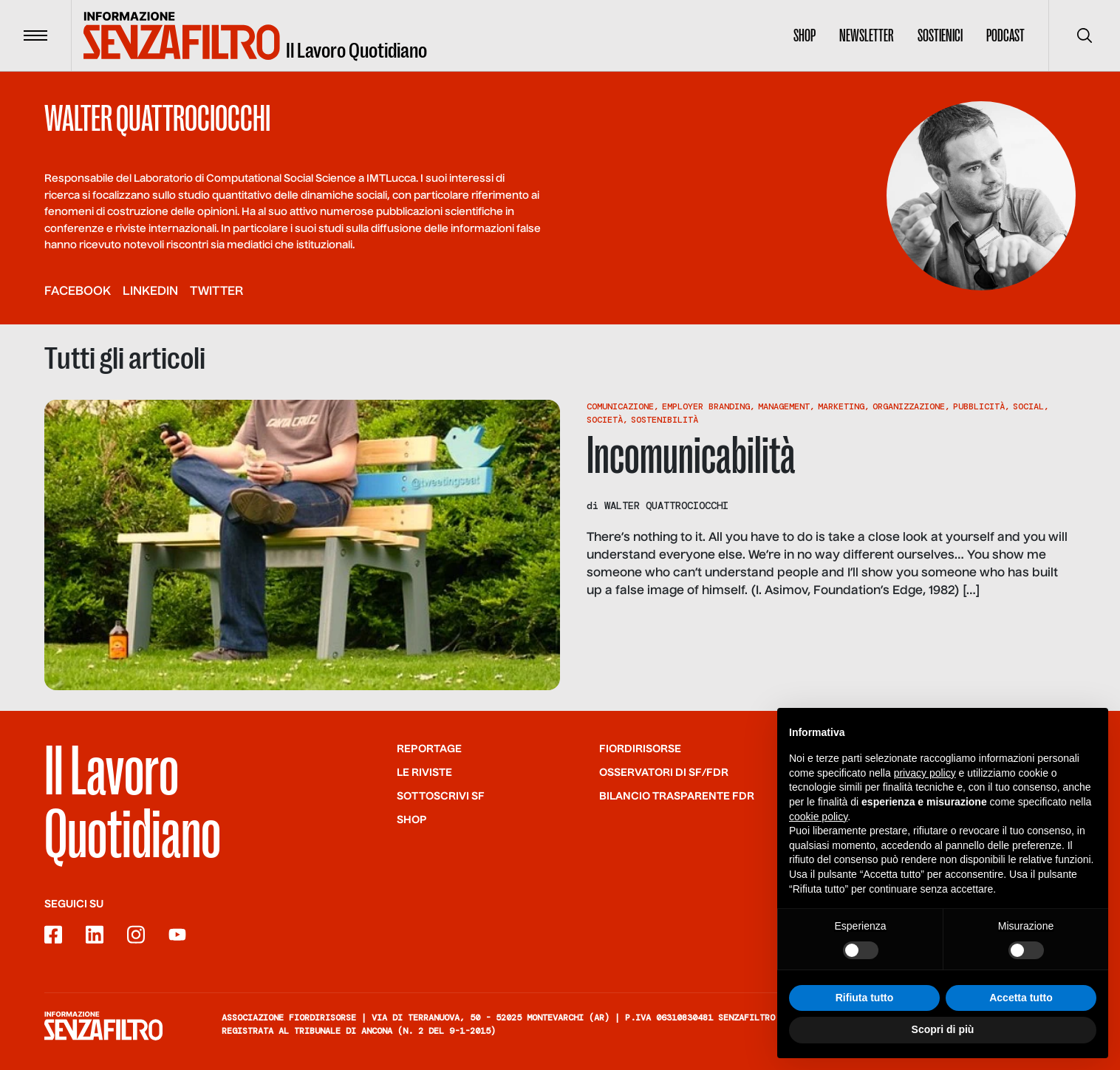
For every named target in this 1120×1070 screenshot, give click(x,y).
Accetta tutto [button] (1021, 998)
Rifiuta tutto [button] (865, 998)
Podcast (1005, 35)
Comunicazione (620, 406)
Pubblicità (979, 406)
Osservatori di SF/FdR (663, 773)
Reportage (429, 749)
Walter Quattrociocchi (666, 505)
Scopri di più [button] (943, 1031)
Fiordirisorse (640, 749)
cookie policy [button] (818, 817)
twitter (216, 292)
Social (1028, 406)
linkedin (150, 292)
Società (605, 420)
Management (784, 406)
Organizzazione (909, 406)
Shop (804, 35)
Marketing (841, 406)
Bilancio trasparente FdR (676, 796)
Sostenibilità (664, 420)
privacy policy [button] (925, 774)
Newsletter (866, 35)
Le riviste (424, 773)
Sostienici (940, 35)
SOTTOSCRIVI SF (441, 796)
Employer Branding (706, 406)
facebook (77, 292)
